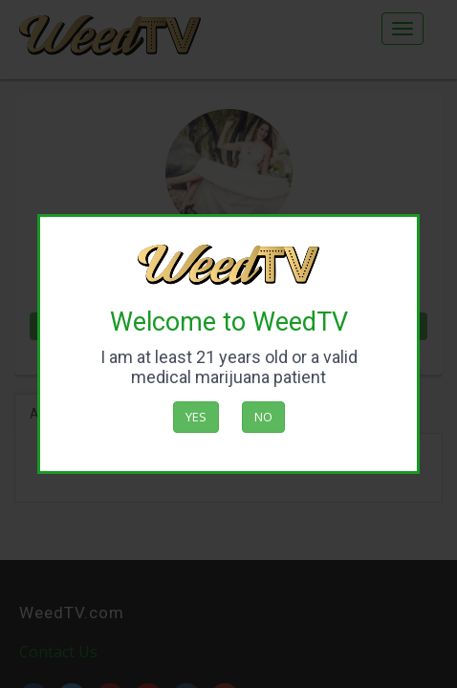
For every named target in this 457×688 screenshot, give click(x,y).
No (263, 416)
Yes (196, 416)
